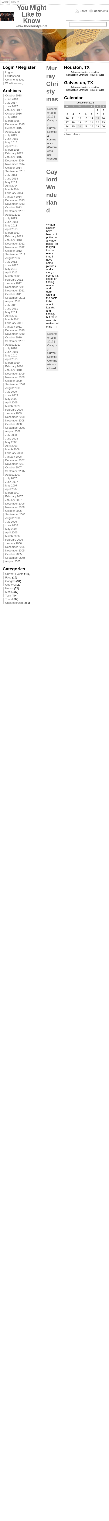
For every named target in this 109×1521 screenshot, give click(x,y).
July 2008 (11, 435)
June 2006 (11, 525)
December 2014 (15, 160)
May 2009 (11, 398)
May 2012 (11, 268)
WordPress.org (14, 83)
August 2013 (13, 214)
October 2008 (13, 424)
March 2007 (12, 492)
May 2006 (11, 528)
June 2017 (11, 106)
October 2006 (13, 510)
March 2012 (12, 276)
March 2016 (12, 120)
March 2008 (12, 449)
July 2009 (11, 391)
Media (9, 592)
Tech (8, 595)
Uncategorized (14, 602)
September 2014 (15, 171)
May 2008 (11, 442)
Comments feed (14, 79)
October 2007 (13, 467)
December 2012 (15, 243)
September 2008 (15, 427)
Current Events (14, 573)
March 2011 (12, 319)
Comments (101, 11)
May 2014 (11, 182)
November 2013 (15, 203)
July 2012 (11, 261)
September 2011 (15, 297)
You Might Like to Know (31, 14)
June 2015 (11, 138)
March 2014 (12, 189)
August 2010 (13, 344)
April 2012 (11, 272)
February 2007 (14, 496)
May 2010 (11, 355)
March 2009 (12, 406)
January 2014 (13, 196)
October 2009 (13, 380)
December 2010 (15, 330)
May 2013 (11, 225)
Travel (9, 599)
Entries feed (12, 76)
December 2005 (15, 546)
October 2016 (13, 113)
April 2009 (11, 402)
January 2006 (13, 543)
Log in (9, 72)
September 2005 (15, 557)
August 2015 (13, 131)
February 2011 (14, 323)
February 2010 (14, 366)
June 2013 (11, 221)
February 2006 (14, 539)
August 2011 (13, 301)
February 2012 (14, 279)
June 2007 (11, 481)
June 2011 (11, 308)
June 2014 (11, 178)
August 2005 (13, 561)
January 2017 (13, 110)
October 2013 (13, 207)
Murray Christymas (52, 84)
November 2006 (15, 507)
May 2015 (11, 142)
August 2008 (13, 431)
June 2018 (11, 99)
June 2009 (11, 395)
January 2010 (13, 370)
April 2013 (11, 229)
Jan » (77, 134)
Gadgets (10, 581)
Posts (83, 11)
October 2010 (13, 337)
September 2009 (15, 384)
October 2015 (13, 128)
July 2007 (11, 478)
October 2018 (13, 95)
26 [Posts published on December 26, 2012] (79, 126)
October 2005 (13, 554)
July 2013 (11, 218)
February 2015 (14, 153)
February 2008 (14, 453)
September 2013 (15, 211)
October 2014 (13, 167)
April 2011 (11, 315)
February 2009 (14, 409)
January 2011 (13, 326)
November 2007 (15, 463)
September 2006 (15, 514)
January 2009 (13, 413)
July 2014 (11, 175)
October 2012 (13, 250)
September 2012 (15, 254)
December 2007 (15, 460)
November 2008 (15, 420)
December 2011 (15, 286)
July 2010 (11, 348)
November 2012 (15, 247)
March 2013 (12, 232)
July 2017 (11, 102)
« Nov (67, 134)
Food (8, 577)
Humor (9, 588)
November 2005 (15, 550)
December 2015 (15, 124)
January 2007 (13, 500)
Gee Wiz (10, 584)
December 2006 (15, 503)
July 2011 (11, 305)
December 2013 (15, 200)
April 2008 (11, 445)
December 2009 (15, 373)
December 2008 (15, 416)
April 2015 (11, 146)
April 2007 (11, 489)
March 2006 (12, 536)
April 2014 (11, 185)
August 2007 (13, 474)
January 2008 (13, 456)
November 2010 (15, 333)
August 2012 (13, 258)
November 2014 (15, 164)
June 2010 (11, 351)
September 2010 (15, 341)
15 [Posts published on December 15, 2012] (97, 118)
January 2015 (13, 156)
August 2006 (13, 518)
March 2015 (12, 149)
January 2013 (13, 240)
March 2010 (12, 362)
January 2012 (13, 283)
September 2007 (15, 471)
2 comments (51, 139)
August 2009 (13, 388)
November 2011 (15, 290)
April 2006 (11, 532)
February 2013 (14, 236)
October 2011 (13, 294)
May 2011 (11, 312)
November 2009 (15, 377)
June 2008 (11, 438)
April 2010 (11, 359)
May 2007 (11, 485)
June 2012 (11, 265)
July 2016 (11, 117)
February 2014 (14, 193)
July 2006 (11, 521)
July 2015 (11, 135)
